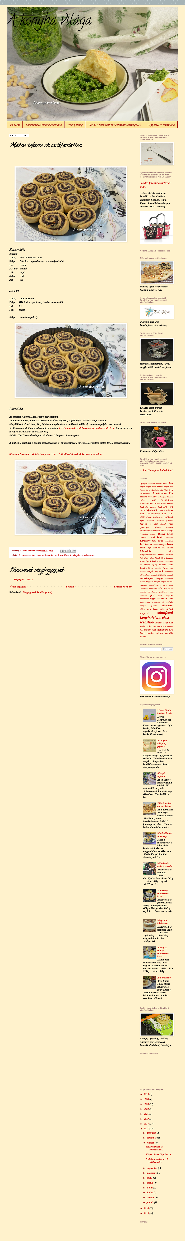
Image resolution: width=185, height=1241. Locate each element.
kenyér (163, 544)
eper (142, 520)
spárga (143, 606)
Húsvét (161, 534)
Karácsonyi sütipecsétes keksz (163, 893)
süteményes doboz (149, 609)
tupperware (162, 629)
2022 (146, 1109)
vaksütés (150, 633)
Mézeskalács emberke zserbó (164, 865)
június (150, 1183)
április (150, 1192)
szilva (149, 626)
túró (171, 630)
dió (147, 507)
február (151, 1197)
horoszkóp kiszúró (148, 534)
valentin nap (162, 633)
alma (170, 483)
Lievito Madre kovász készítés (164, 712)
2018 (146, 1123)
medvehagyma (147, 578)
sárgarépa (156, 602)
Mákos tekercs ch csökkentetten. (154, 1148)
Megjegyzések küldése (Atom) (37, 592)
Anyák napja (145, 487)
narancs (143, 585)
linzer (165, 568)
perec (171, 592)
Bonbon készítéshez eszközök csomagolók (114, 125)
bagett (160, 486)
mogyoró (149, 581)
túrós (142, 633)
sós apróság (167, 602)
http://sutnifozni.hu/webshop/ (158, 470)
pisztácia (143, 595)
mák (57, 555)
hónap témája (166, 530)
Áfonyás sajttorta (161, 775)
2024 (146, 1099)
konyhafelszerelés (148, 554)
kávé (154, 541)
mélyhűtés (169, 578)
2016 (146, 1208)
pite (152, 595)
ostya (171, 585)
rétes (158, 599)
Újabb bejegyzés (18, 586)
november (152, 1137)
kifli (149, 548)
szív (154, 626)
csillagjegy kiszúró (165, 497)
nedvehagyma (155, 585)
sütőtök (158, 623)
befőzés (155, 490)
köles (152, 558)
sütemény (167, 605)
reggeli (153, 599)
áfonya (143, 483)
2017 (146, 1128)
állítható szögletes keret (157, 483)
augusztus (152, 1173)
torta (163, 626)
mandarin (154, 575)
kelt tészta (146, 544)
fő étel (154, 524)
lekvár (147, 564)
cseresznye (153, 497)
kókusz (170, 548)
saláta (170, 599)
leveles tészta (166, 564)
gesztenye (144, 527)
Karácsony (145, 540)
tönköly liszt (150, 630)
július (150, 1178)
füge (171, 524)
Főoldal (70, 586)
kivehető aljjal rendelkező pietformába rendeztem (86, 427)
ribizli (164, 599)
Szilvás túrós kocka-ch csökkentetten (157, 1160)
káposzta (169, 537)
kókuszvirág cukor (156, 551)
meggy (159, 578)
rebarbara (144, 599)
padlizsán (153, 588)
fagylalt (143, 524)
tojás (158, 626)
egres (161, 517)
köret (157, 558)
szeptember (152, 1168)
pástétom (163, 592)
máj (156, 571)
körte (163, 558)
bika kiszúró (165, 490)
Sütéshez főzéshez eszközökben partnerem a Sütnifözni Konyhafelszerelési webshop (55, 453)
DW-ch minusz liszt (45, 555)
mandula (162, 575)
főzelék (163, 524)
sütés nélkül (166, 609)
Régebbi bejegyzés (123, 586)
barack (149, 490)
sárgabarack (145, 602)
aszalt (154, 487)
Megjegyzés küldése (23, 579)
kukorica (154, 561)
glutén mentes (164, 527)
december (152, 1133)
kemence (156, 544)
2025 (146, 1094)
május (150, 1187)
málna (146, 575)
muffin (157, 582)
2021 (146, 1114)
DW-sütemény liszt (156, 513)
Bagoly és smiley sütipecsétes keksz (163, 952)
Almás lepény (164, 977)
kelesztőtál (169, 541)
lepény (154, 565)
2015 (146, 1213)
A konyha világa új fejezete (162, 743)
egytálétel (168, 517)
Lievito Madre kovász (150, 568)
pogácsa (169, 595)
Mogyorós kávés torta (162, 922)
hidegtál (156, 531)
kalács (160, 537)
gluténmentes (146, 530)
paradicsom (152, 592)
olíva (165, 585)
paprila (143, 592)
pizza (160, 595)
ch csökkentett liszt (26, 555)
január (150, 1202)
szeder (143, 626)
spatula (154, 606)
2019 (146, 1119)
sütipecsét (144, 613)
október (151, 1142)
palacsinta (162, 588)
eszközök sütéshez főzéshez (160, 520)
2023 (146, 1104)
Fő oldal (15, 125)
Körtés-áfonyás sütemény (164, 835)
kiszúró (156, 548)
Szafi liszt (168, 623)
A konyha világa (49, 21)
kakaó (152, 537)
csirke (143, 500)
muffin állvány (167, 582)
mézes (142, 582)
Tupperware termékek (161, 125)
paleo (170, 588)
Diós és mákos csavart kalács (164, 805)
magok (150, 571)
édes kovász (153, 517)
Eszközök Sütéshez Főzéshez (44, 125)
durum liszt (156, 507)
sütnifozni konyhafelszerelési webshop (77, 555)
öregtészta (144, 588)
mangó (170, 575)
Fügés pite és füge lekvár (158, 1154)
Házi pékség (74, 125)
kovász (161, 554)
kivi (163, 548)
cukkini (143, 497)
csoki (153, 500)
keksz (160, 540)
